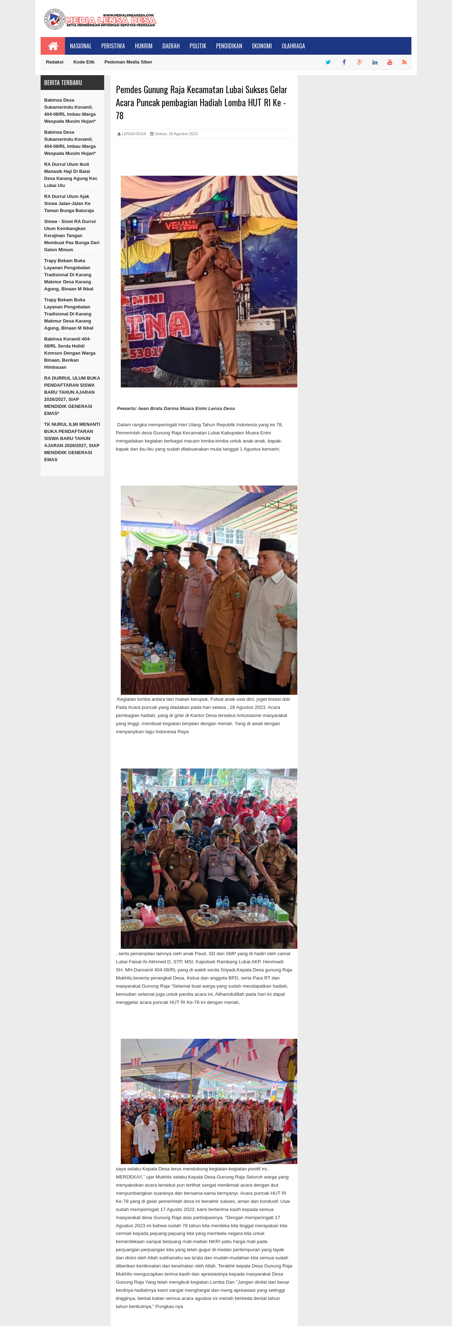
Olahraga (293, 46)
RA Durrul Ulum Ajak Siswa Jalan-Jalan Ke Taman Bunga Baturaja (69, 203)
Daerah (171, 46)
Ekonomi (262, 46)
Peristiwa (113, 46)
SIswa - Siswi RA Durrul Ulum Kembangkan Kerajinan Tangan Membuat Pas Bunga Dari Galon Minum (72, 235)
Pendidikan (229, 46)
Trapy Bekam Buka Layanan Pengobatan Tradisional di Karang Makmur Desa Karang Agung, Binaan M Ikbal (68, 274)
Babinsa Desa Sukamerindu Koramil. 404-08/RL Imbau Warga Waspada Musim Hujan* (70, 110)
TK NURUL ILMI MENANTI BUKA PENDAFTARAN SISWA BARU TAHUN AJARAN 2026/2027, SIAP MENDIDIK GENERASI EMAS (72, 442)
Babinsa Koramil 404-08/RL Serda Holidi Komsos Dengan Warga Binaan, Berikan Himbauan (69, 353)
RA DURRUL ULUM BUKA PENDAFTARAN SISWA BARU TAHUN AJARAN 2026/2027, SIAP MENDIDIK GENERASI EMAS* (72, 395)
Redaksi (55, 62)
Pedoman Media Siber (128, 62)
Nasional (80, 46)
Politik (198, 46)
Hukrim (144, 46)
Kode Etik (84, 62)
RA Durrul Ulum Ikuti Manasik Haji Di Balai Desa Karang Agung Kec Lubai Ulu (70, 175)
